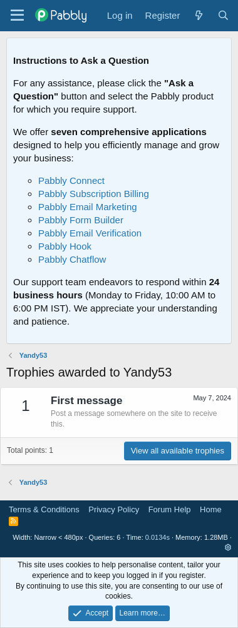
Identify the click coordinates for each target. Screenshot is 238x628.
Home (211, 509)
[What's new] (198, 15)
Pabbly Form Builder (80, 220)
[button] (228, 547)
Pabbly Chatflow (72, 259)
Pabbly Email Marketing (87, 206)
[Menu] (17, 15)
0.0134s (157, 537)
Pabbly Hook (64, 246)
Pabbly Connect (71, 180)
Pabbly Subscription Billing (93, 193)
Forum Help (169, 509)
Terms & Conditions (44, 509)
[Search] (223, 15)
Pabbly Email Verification (90, 233)
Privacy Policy (113, 509)
